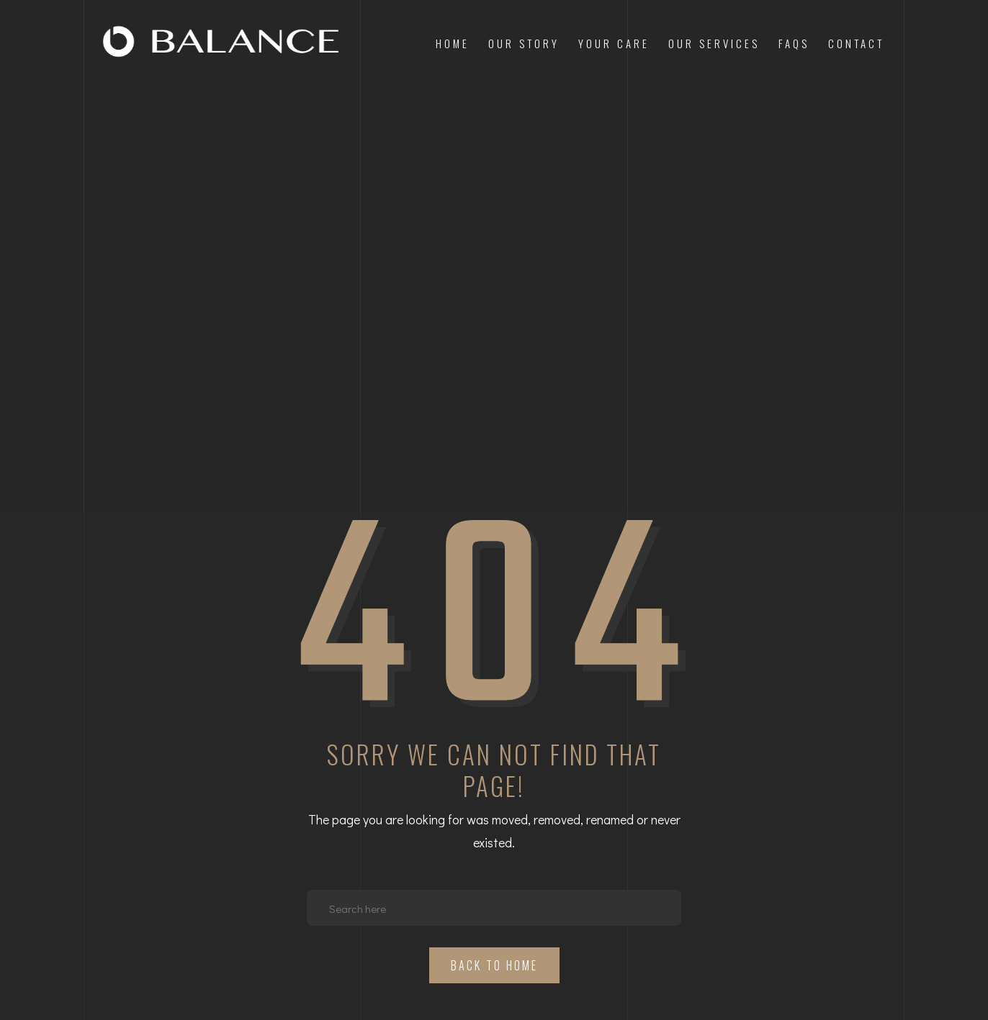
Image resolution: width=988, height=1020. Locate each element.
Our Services (714, 43)
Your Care (614, 43)
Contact (856, 43)
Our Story (524, 43)
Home (453, 43)
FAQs (793, 43)
